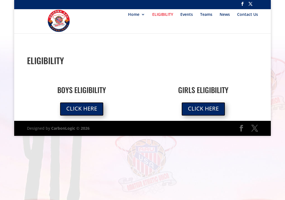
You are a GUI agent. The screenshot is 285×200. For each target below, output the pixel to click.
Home (133, 14)
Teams (206, 14)
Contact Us (247, 14)
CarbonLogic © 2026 (70, 128)
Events (186, 14)
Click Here (81, 108)
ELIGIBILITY (162, 14)
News (225, 14)
